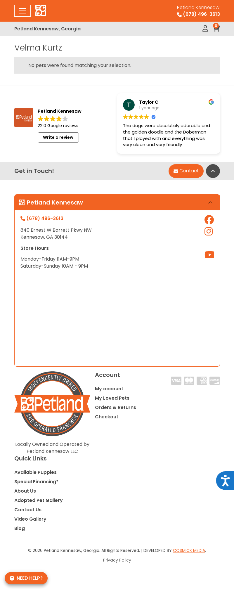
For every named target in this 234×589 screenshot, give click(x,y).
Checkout (106, 416)
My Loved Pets (112, 398)
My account (109, 388)
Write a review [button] (58, 137)
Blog (19, 528)
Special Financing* (36, 481)
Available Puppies (35, 472)
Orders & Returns (115, 407)
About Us (25, 491)
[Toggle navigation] (22, 11)
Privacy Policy (117, 560)
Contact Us (27, 509)
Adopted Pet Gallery (38, 500)
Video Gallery (30, 519)
